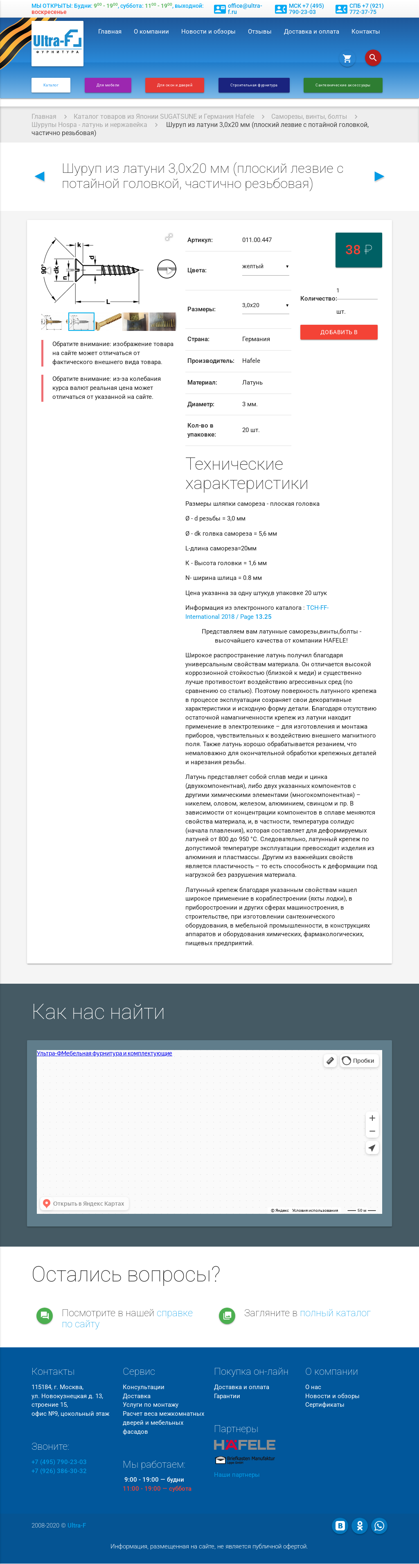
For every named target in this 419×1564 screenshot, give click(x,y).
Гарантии (227, 1396)
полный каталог (335, 1314)
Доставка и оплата (311, 31)
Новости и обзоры (208, 31)
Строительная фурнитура (254, 85)
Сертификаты (325, 1405)
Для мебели (108, 85)
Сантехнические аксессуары (343, 85)
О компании (151, 31)
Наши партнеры (237, 1475)
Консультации (143, 1387)
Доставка (137, 1396)
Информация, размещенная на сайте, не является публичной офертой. (209, 1547)
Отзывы (260, 31)
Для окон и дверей (175, 85)
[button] (169, 237)
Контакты (365, 31)
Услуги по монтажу (150, 1405)
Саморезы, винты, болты (309, 116)
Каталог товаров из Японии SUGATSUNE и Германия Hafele (164, 116)
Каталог (51, 85)
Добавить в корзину (341, 334)
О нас (313, 1387)
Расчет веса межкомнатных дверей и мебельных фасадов (163, 1423)
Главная (110, 31)
